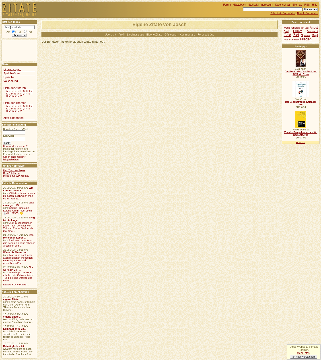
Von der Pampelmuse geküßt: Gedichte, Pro (300, 133)
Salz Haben (294, 40)
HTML (18, 32)
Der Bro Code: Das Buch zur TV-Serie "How (301, 72)
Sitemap (297, 4)
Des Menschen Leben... (18, 236)
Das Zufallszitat (11, 173)
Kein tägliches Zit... (14, 328)
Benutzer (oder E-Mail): (16, 129)
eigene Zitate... (12, 299)
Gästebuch (171, 34)
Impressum (266, 4)
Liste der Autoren (14, 88)
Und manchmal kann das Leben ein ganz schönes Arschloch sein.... (19, 243)
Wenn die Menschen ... (16, 252)
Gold (287, 35)
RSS (307, 4)
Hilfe (314, 4)
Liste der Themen (14, 103)
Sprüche (8, 77)
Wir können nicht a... (18, 189)
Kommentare (187, 34)
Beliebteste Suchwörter (282, 13)
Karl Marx (304, 28)
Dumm (297, 31)
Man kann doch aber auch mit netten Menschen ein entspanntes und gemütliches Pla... (18, 259)
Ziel (296, 35)
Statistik (253, 4)
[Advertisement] (15, 50)
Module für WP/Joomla (16, 175)
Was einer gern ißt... (18, 204)
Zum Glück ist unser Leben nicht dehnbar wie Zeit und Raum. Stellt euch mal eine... (18, 227)
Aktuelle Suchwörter (307, 13)
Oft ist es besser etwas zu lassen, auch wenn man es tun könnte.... (19, 196)
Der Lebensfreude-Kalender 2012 (300, 103)
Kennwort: (8, 135)
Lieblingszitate (135, 34)
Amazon (300, 142)
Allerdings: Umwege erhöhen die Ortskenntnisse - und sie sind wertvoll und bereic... (18, 276)
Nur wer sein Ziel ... (18, 268)
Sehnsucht (312, 31)
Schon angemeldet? (14, 156)
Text (29, 32)
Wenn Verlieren (292, 28)
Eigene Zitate (154, 34)
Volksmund (10, 81)
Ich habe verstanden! (303, 356)
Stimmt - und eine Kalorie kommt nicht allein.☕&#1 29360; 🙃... (18, 211)
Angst (314, 27)
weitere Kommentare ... (16, 284)
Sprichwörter (11, 73)
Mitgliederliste (11, 159)
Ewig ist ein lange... (19, 219)
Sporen (305, 35)
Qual (286, 31)
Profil (122, 34)
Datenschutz (282, 4)
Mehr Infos (303, 353)
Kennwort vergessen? (15, 146)
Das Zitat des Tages (14, 170)
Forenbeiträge (206, 34)
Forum (227, 4)
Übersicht (110, 34)
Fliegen (306, 39)
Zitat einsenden (13, 117)
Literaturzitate (12, 69)
